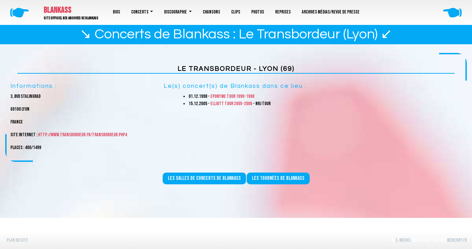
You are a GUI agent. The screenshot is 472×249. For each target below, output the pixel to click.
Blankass (57, 10)
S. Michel (403, 240)
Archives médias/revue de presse (331, 12)
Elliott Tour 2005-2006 (231, 104)
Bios (116, 12)
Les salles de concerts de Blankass (204, 178)
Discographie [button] (176, 12)
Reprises (283, 12)
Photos (257, 12)
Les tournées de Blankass (278, 178)
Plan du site (17, 240)
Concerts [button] (140, 12)
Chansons (211, 12)
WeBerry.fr (457, 240)
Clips (235, 12)
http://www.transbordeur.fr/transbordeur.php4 (82, 135)
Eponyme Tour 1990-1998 (232, 96)
